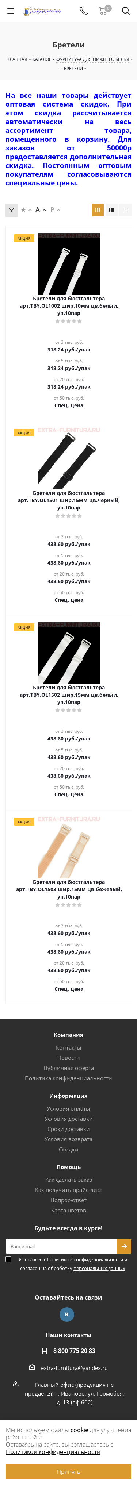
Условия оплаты (68, 1108)
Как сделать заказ (68, 1179)
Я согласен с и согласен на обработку (73, 1263)
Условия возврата (68, 1139)
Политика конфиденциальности (68, 1078)
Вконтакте (67, 1314)
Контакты (68, 1047)
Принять (68, 1471)
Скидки (69, 1149)
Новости (68, 1057)
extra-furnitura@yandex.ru (74, 1367)
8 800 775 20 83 (74, 1351)
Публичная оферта (68, 1067)
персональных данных (99, 1268)
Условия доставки (69, 1118)
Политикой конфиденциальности (85, 1259)
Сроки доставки (68, 1128)
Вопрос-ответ (69, 1200)
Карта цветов (68, 1210)
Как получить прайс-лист (68, 1189)
